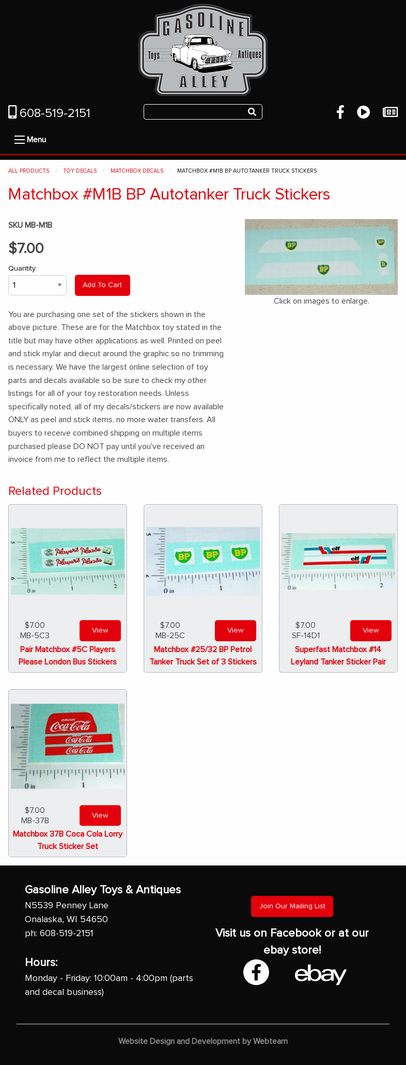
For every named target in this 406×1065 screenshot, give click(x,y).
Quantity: (37, 280)
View (100, 630)
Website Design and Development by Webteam (203, 1041)
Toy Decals (80, 171)
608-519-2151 (49, 113)
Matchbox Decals (137, 171)
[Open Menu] (19, 140)
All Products (28, 171)
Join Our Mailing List (292, 906)
